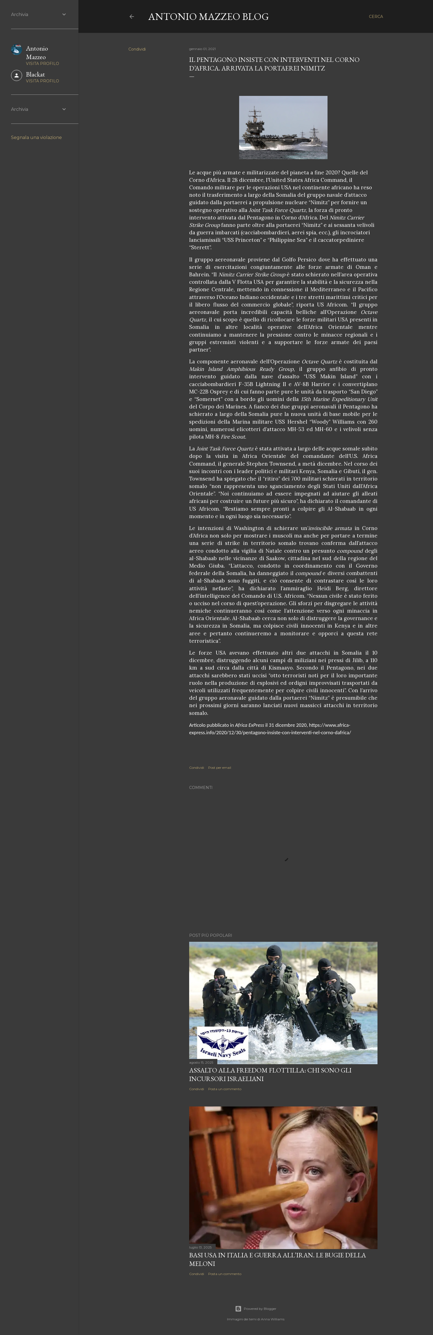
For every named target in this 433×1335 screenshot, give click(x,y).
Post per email (219, 767)
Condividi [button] (137, 49)
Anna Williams (272, 1319)
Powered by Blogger (255, 1308)
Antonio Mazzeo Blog (208, 16)
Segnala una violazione (36, 137)
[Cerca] (376, 16)
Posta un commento (224, 1089)
